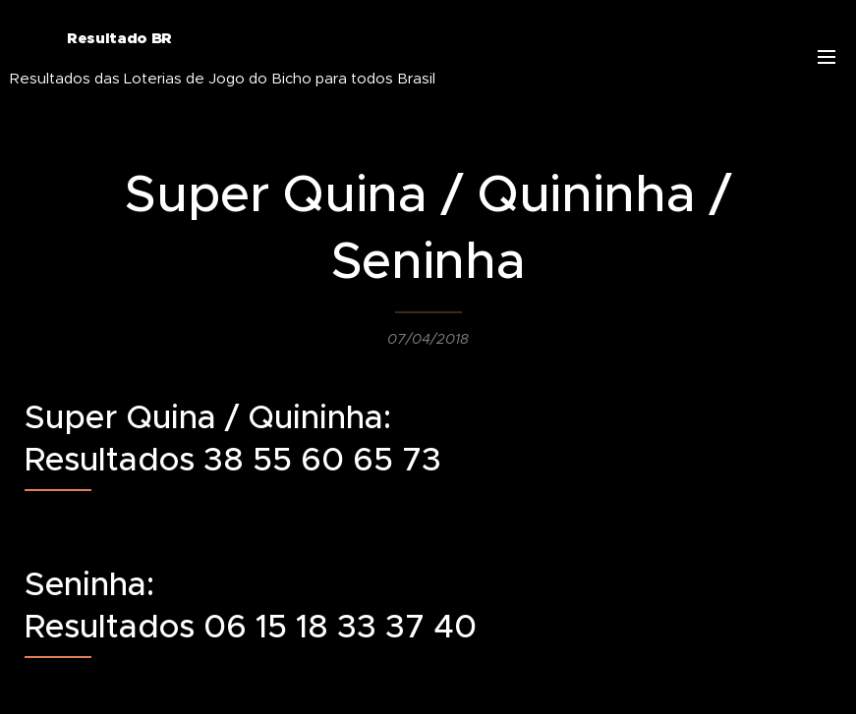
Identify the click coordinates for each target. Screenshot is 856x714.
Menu (826, 57)
